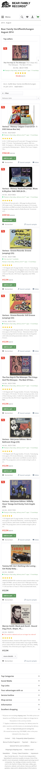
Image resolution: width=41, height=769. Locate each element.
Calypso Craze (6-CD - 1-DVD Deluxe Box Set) (20, 127)
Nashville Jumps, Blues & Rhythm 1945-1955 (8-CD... (20, 189)
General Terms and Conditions (20, 746)
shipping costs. (21, 715)
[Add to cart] (9, 158)
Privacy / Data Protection (20, 753)
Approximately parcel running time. (23, 729)
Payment (25, 742)
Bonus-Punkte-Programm (11, 742)
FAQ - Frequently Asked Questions (23, 738)
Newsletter (6, 753)
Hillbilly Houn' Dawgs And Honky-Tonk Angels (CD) (18, 504)
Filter (5, 93)
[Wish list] (27, 17)
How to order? (29, 750)
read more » (18, 87)
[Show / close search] (22, 17)
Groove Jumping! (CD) (16, 251)
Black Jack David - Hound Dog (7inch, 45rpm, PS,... (19, 627)
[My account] (32, 17)
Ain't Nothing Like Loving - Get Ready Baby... (19, 567)
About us (33, 742)
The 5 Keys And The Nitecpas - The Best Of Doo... (20, 64)
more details (9, 656)
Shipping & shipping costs (13, 750)
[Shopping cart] (38, 17)
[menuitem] (6, 17)
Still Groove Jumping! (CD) (18, 316)
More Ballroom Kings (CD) (16, 440)
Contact (7, 738)
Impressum (34, 753)
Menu (5, 16)
